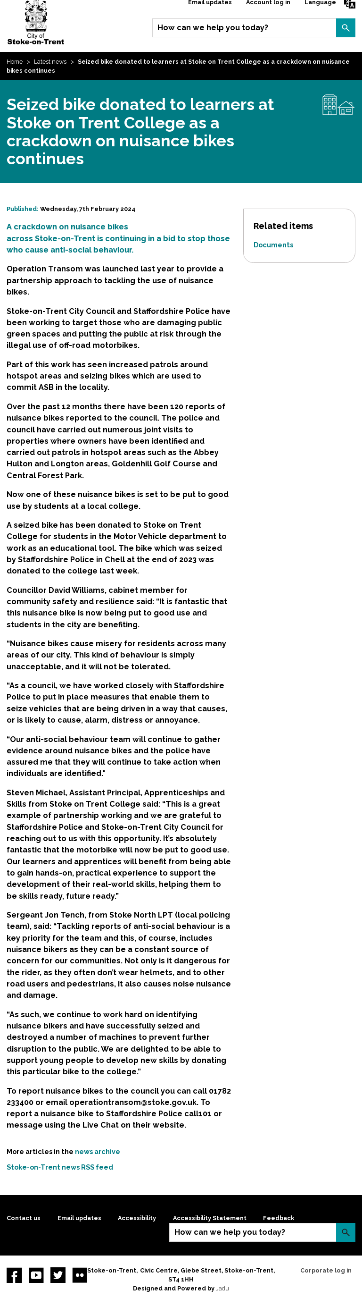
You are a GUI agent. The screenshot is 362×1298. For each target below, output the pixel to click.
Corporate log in (326, 1270)
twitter (58, 1274)
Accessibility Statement (210, 1218)
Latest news (50, 61)
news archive (97, 1151)
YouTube (36, 1274)
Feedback (278, 1218)
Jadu (222, 1288)
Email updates (79, 1218)
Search (345, 27)
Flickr (79, 1274)
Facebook (14, 1274)
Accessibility (137, 1218)
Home (15, 61)
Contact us (24, 1218)
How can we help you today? (212, 27)
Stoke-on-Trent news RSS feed (60, 1167)
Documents (273, 245)
